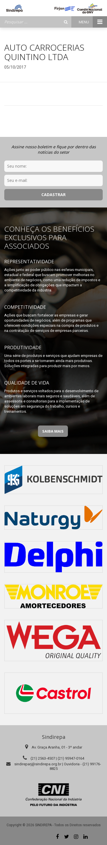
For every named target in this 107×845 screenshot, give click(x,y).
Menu (93, 22)
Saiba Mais (53, 431)
